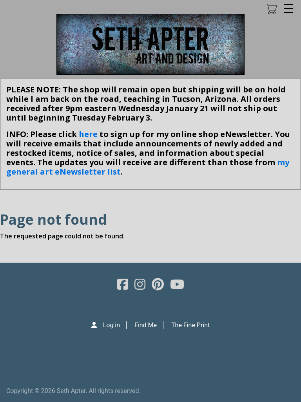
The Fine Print (190, 325)
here (88, 134)
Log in (111, 325)
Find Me (145, 325)
